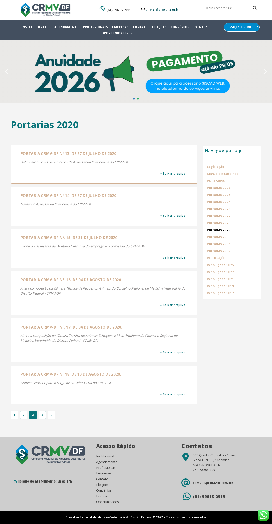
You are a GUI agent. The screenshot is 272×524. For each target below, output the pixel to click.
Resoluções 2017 (220, 293)
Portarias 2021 (219, 222)
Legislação (215, 166)
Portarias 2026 (219, 187)
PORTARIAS (216, 180)
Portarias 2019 (219, 236)
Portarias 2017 (219, 251)
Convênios (180, 27)
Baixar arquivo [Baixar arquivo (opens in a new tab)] (172, 173)
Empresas (120, 27)
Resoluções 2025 (220, 265)
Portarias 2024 (219, 201)
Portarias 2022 (219, 215)
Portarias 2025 (219, 194)
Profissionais (95, 27)
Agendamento (66, 27)
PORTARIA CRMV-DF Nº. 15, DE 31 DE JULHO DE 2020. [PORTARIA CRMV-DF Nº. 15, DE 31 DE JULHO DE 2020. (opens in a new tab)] (69, 237)
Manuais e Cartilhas (222, 173)
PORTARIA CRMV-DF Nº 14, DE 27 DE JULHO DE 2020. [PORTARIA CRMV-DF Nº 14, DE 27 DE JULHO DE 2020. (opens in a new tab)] (68, 195)
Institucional (34, 27)
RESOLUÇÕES (217, 258)
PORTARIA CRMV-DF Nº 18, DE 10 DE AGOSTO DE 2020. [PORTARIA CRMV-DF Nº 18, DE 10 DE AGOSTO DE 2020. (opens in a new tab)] (70, 374)
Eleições (159, 27)
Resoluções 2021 (220, 279)
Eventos (201, 27)
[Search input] (226, 8)
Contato (140, 27)
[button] (6, 71)
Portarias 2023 (219, 208)
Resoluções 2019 (220, 286)
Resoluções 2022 (220, 272)
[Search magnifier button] (254, 9)
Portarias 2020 (219, 229)
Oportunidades (115, 33)
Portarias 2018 (219, 244)
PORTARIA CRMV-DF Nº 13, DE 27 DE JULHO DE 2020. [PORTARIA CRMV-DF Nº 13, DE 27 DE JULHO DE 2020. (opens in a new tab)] (68, 153)
